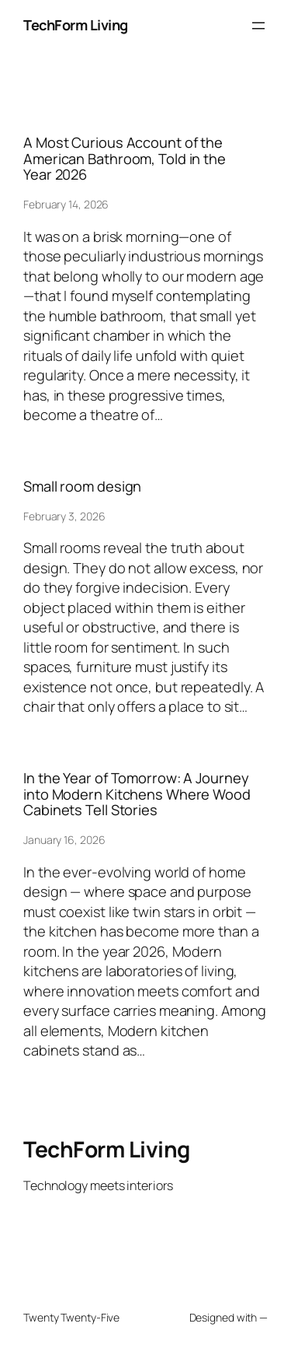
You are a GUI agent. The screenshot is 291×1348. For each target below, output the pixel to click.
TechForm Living (75, 25)
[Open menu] (258, 25)
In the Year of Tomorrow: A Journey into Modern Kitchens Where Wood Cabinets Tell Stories (137, 794)
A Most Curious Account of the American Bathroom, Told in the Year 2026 (124, 158)
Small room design (82, 486)
